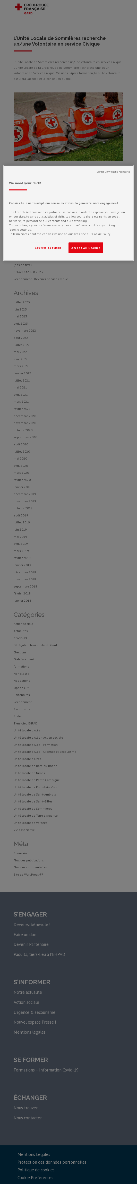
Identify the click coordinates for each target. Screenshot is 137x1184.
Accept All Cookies (85, 247)
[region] (68, 213)
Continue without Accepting (113, 171)
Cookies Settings (48, 247)
